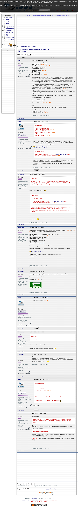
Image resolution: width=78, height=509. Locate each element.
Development (9, 32)
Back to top (21, 118)
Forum (7, 21)
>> (33, 54)
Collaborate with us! (11, 36)
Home (7, 19)
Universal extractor (61, 154)
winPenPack (34, 498)
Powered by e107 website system (30, 500)
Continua (44, 10)
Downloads (9, 25)
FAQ (7, 34)
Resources (9, 30)
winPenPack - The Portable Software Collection (37, 15)
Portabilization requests (62, 15)
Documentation (10, 28)
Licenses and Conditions (12, 38)
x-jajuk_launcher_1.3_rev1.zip (43, 147)
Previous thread (23, 46)
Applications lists (10, 27)
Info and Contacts (10, 39)
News (7, 23)
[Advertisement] (8, 82)
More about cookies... (32, 10)
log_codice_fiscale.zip (37, 251)
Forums (53, 15)
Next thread (31, 46)
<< (25, 54)
